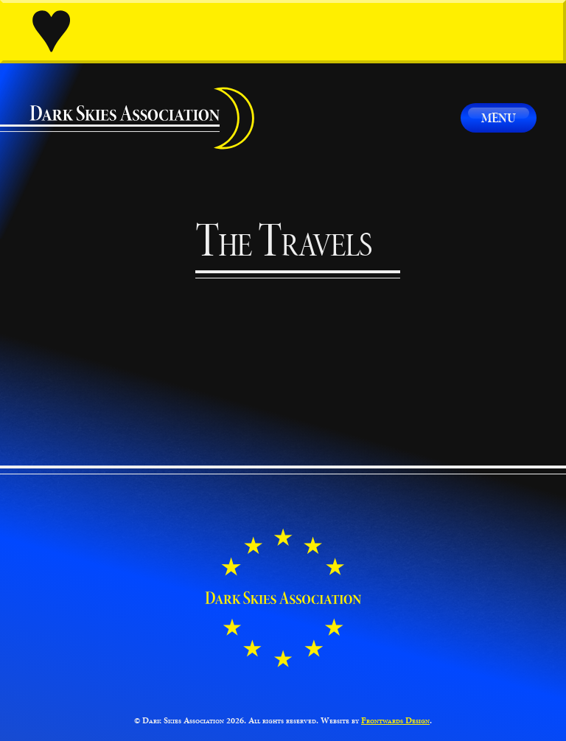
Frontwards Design (395, 720)
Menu (498, 117)
